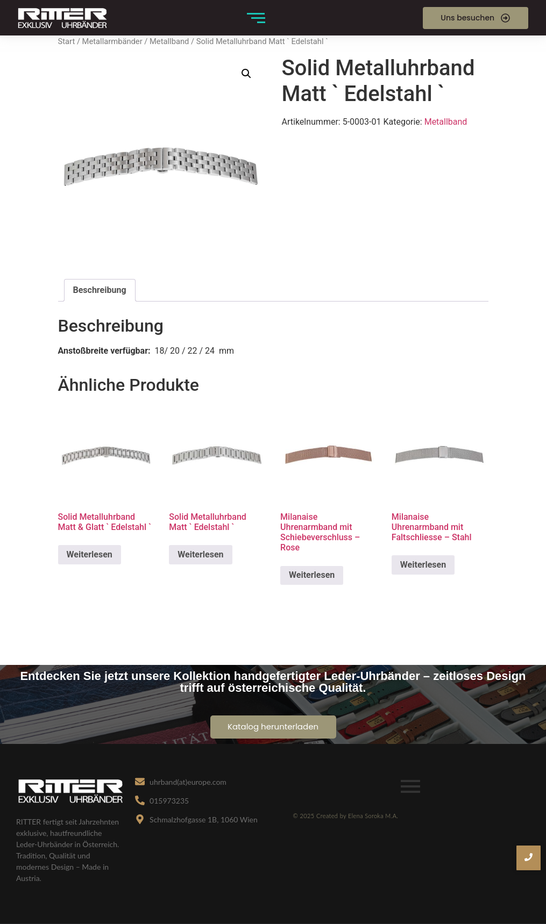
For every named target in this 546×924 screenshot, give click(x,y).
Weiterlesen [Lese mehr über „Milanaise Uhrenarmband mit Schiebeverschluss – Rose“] (312, 575)
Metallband (169, 41)
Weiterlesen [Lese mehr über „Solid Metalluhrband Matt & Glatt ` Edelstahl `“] (89, 554)
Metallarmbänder (112, 41)
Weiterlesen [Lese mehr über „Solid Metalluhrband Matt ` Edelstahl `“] (200, 554)
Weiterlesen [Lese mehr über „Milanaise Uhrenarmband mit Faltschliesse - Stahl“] (423, 565)
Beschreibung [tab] (99, 290)
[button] (246, 73)
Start (66, 41)
